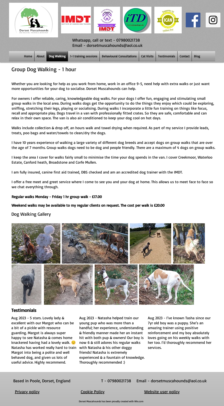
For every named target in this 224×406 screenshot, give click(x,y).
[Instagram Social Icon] (213, 20)
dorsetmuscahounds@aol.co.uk (115, 45)
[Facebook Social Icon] (193, 20)
